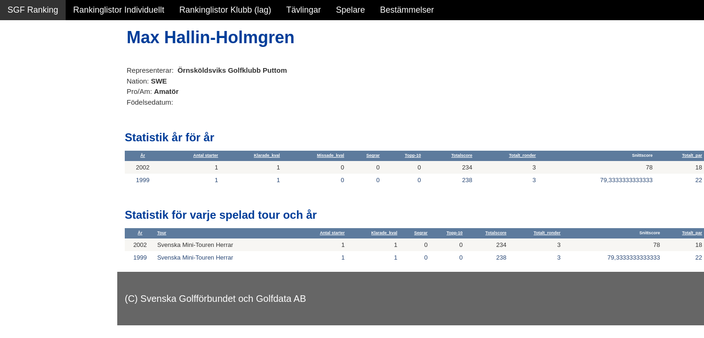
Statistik (22, 101)
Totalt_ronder (522, 155)
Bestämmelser (407, 10)
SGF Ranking (33, 10)
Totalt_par (692, 155)
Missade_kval (330, 155)
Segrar (373, 155)
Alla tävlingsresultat (44, 141)
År (142, 155)
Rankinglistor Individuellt (118, 10)
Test (15, 187)
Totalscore (461, 155)
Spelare (350, 10)
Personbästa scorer (44, 121)
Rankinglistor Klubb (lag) (225, 10)
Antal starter (205, 155)
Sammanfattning (38, 61)
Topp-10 (413, 155)
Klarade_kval (267, 155)
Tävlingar (303, 10)
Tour (161, 232)
